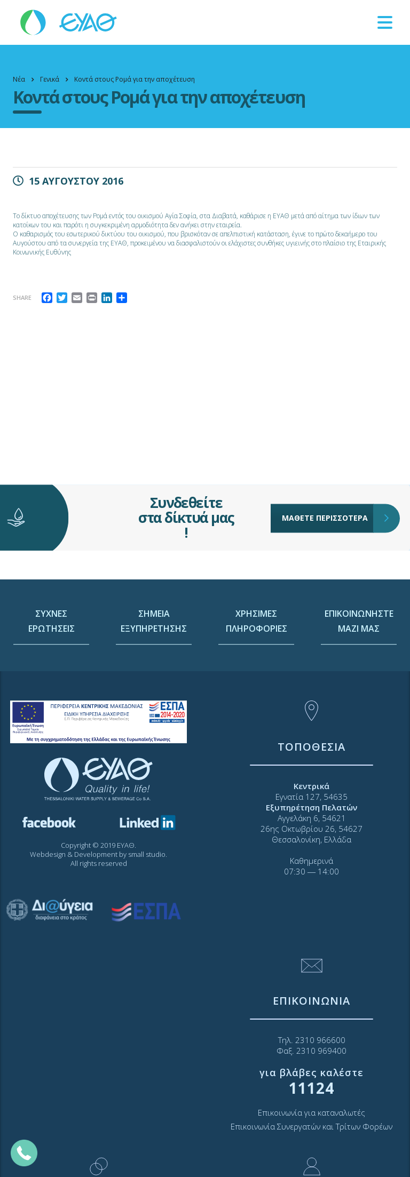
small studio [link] (146, 854)
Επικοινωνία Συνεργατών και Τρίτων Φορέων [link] (311, 1126)
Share (22, 297)
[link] (69, 22)
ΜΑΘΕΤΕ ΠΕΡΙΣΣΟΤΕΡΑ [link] (328, 496)
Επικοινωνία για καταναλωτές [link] (311, 1112)
